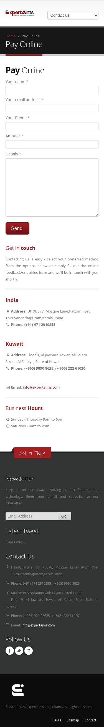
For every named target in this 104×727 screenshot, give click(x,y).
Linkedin (28, 651)
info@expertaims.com (41, 387)
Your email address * (25, 99)
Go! (64, 516)
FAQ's (57, 720)
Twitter (19, 651)
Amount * (14, 135)
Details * (13, 154)
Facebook (10, 651)
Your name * (17, 81)
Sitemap (73, 720)
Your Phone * (18, 117)
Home (11, 35)
